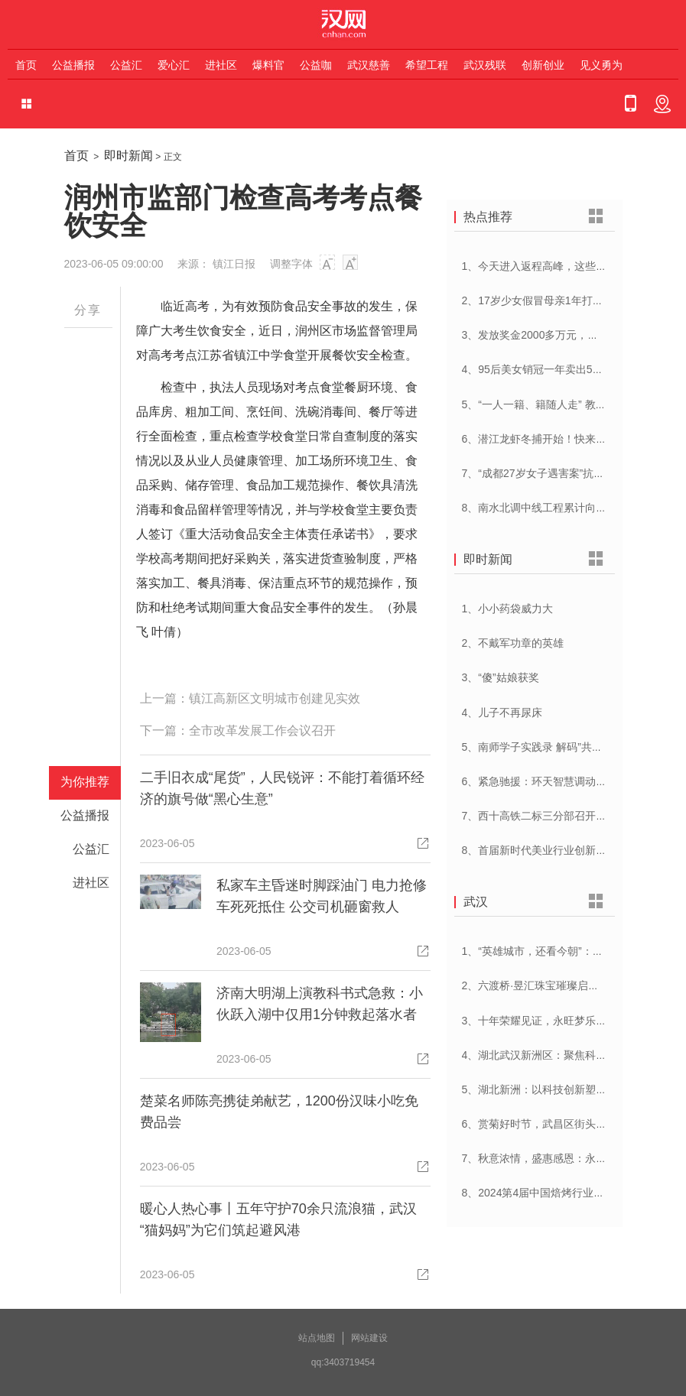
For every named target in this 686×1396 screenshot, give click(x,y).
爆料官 (268, 65)
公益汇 (126, 65)
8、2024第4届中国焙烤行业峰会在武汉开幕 (565, 1193)
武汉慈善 (368, 65)
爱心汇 (174, 65)
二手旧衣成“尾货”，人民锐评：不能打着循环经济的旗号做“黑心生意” (282, 788)
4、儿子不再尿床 (502, 712)
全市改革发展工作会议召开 (262, 730)
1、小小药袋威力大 (508, 608)
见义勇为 (601, 65)
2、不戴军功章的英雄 (513, 643)
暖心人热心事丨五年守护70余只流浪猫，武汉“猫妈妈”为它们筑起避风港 (278, 1219)
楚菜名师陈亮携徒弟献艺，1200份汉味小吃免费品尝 (279, 1111)
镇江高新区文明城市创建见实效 (274, 698)
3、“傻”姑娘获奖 (500, 677)
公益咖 (316, 65)
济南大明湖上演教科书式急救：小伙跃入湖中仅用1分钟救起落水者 (319, 1003)
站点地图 (316, 1338)
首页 (26, 65)
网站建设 (369, 1338)
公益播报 (73, 65)
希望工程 (426, 65)
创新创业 (543, 65)
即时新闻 (128, 155)
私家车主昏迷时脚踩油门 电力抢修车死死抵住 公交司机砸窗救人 (321, 896)
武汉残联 (484, 65)
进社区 (221, 65)
